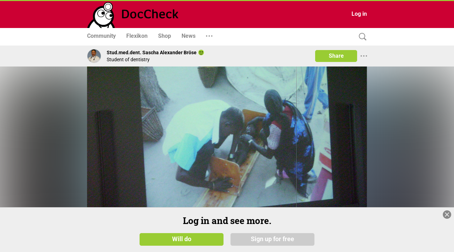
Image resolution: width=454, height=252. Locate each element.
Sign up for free (272, 238)
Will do (181, 238)
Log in (359, 13)
